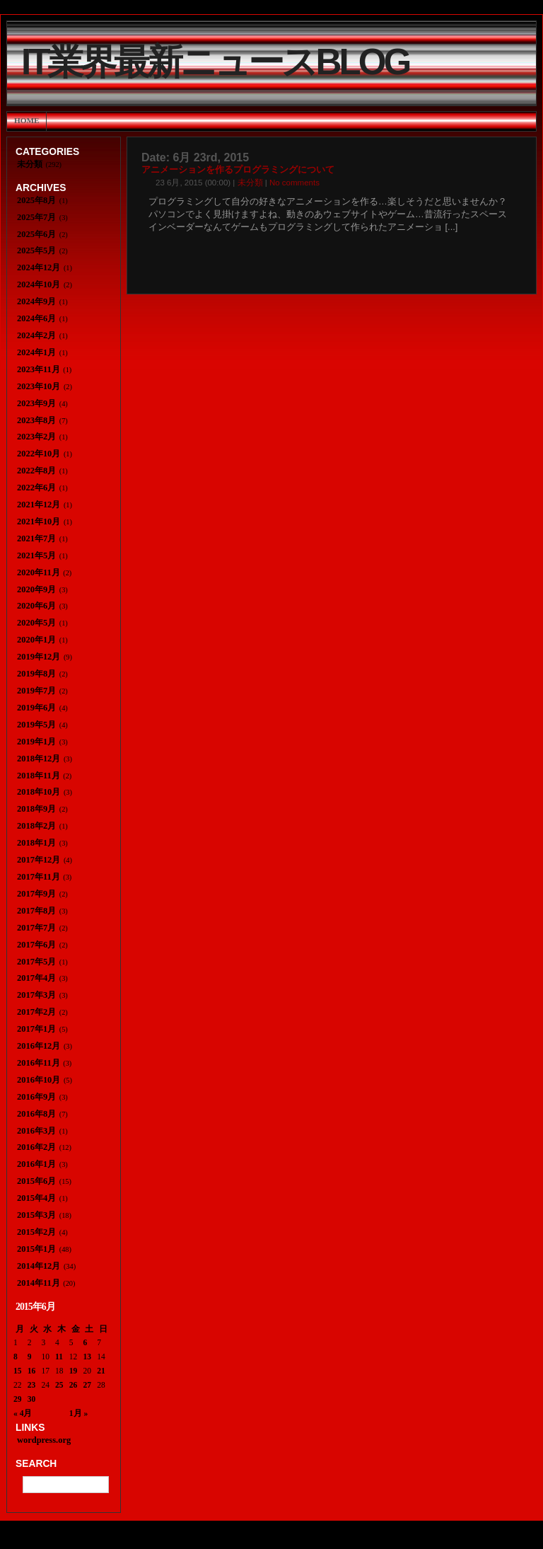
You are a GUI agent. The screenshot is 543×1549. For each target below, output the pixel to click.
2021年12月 (38, 504)
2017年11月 (38, 877)
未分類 (250, 182)
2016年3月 (36, 1131)
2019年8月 (36, 674)
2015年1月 (36, 1249)
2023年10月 (38, 386)
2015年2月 (36, 1232)
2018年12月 (38, 759)
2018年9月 (36, 809)
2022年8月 (36, 471)
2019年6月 (36, 708)
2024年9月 (36, 301)
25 (59, 1385)
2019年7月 (36, 691)
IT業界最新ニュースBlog (215, 62)
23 (32, 1385)
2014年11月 (38, 1283)
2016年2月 (36, 1147)
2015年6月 (36, 1181)
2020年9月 (36, 589)
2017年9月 (36, 894)
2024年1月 (36, 352)
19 (73, 1370)
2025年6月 (36, 234)
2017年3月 (36, 995)
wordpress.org (44, 1440)
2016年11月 (38, 1063)
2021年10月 (38, 521)
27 (87, 1385)
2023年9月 (36, 403)
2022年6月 (36, 488)
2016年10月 (38, 1080)
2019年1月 (36, 742)
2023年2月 (36, 437)
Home (26, 120)
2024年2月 (36, 335)
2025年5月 (36, 250)
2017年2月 (36, 1012)
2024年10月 (38, 284)
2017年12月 (38, 860)
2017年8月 (36, 911)
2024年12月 (38, 267)
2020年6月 (36, 606)
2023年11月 (38, 369)
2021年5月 (36, 555)
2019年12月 (38, 657)
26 (73, 1385)
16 (32, 1370)
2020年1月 (36, 640)
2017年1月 (36, 1029)
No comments (294, 182)
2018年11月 (38, 776)
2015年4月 (36, 1198)
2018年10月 (38, 792)
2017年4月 (36, 978)
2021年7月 (36, 538)
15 (17, 1370)
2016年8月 (36, 1114)
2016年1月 (36, 1164)
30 (32, 1399)
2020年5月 (36, 623)
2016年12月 (38, 1046)
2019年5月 (36, 725)
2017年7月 (36, 928)
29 (17, 1399)
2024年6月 (36, 318)
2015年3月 (36, 1215)
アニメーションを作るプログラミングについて (237, 170)
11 (59, 1356)
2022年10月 (38, 454)
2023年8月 (36, 420)
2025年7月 (36, 217)
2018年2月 (36, 826)
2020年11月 (38, 572)
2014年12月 (38, 1266)
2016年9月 (36, 1097)
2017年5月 (36, 962)
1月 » (78, 1413)
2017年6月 (36, 945)
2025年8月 (36, 200)
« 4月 (22, 1413)
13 (87, 1356)
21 (101, 1370)
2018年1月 (36, 843)
